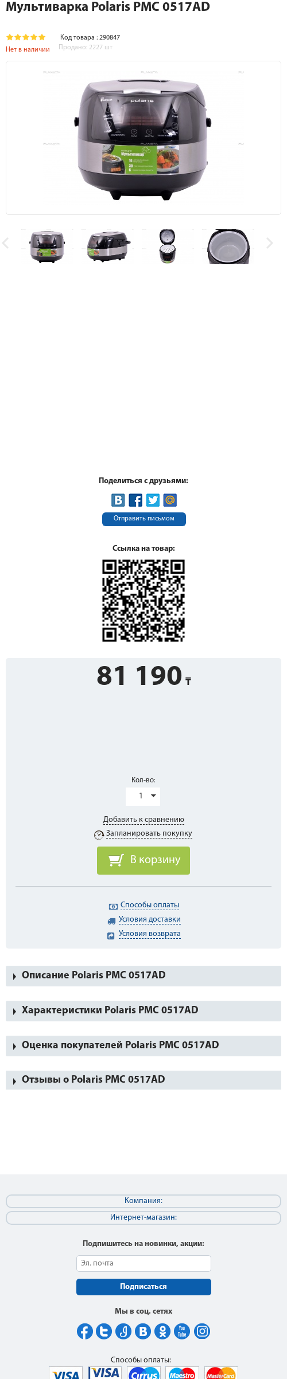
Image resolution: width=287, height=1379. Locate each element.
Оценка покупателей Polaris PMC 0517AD (120, 1045)
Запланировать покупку (149, 833)
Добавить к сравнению (143, 820)
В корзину (155, 860)
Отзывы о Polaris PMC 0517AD (93, 1080)
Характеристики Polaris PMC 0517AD (110, 1010)
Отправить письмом (144, 518)
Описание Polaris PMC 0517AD (94, 975)
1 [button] (141, 796)
